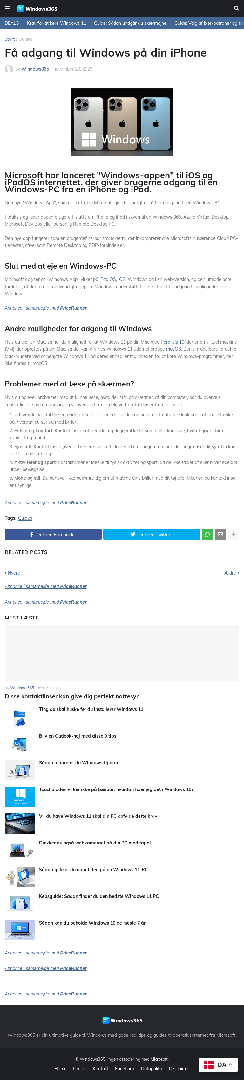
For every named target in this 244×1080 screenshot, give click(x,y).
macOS (173, 349)
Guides (25, 39)
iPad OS (107, 279)
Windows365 (92, 1059)
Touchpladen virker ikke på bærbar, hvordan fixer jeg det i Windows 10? (116, 789)
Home (60, 1068)
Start (10, 39)
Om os (79, 1068)
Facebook (125, 1068)
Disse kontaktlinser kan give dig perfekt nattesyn (72, 696)
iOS (121, 279)
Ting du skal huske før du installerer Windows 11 (91, 709)
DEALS (12, 23)
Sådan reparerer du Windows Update (79, 763)
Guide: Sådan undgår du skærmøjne (130, 23)
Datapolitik (152, 1068)
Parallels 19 (172, 342)
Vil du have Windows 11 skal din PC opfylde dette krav (98, 816)
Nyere (14, 573)
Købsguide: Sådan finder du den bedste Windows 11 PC (99, 896)
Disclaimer (179, 1068)
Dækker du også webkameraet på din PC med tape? (95, 843)
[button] (7, 8)
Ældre (230, 573)
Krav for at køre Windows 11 (56, 23)
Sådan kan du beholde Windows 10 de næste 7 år (92, 923)
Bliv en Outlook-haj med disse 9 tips (77, 736)
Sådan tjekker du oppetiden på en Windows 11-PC (93, 869)
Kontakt (101, 1068)
